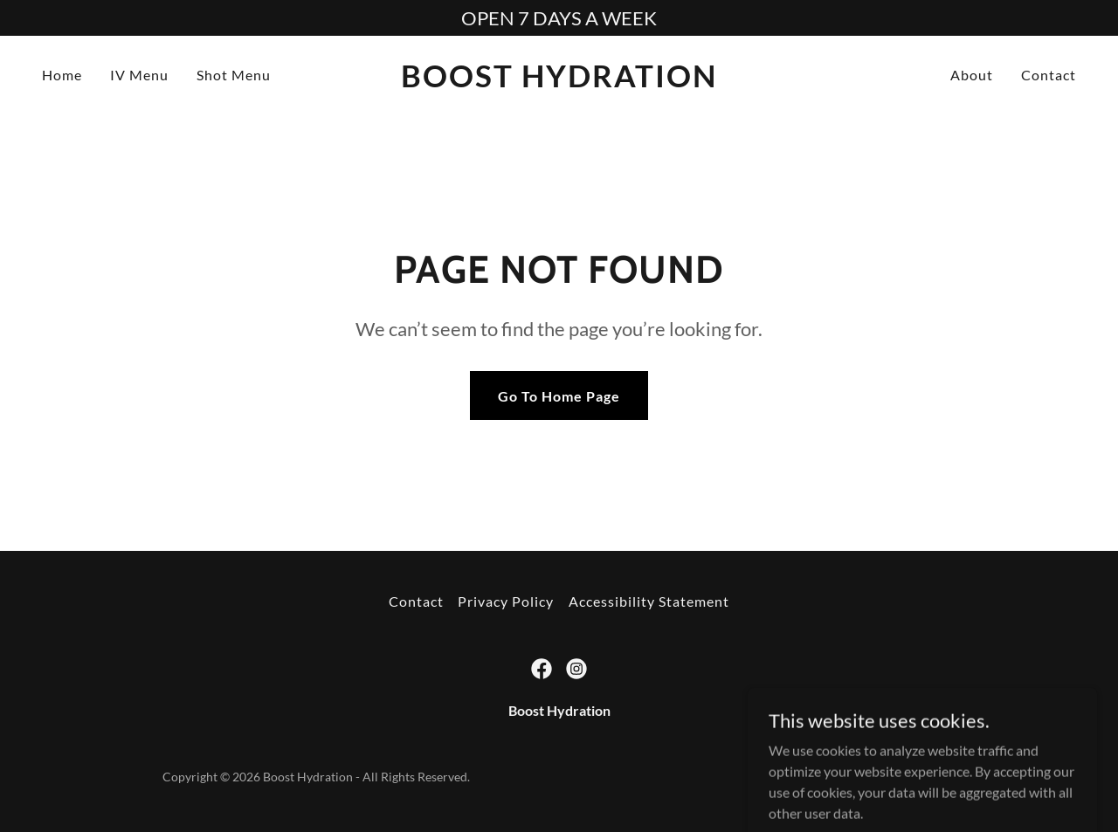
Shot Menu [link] (234, 74)
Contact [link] (1048, 74)
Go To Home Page (559, 396)
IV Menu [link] (139, 74)
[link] (559, 81)
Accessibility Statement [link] (649, 601)
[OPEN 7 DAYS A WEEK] (559, 17)
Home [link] (62, 74)
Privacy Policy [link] (506, 601)
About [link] (971, 74)
